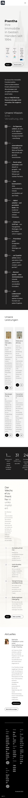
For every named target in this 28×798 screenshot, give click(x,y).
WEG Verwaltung (7, 737)
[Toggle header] (25, 3)
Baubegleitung (7, 749)
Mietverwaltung (7, 743)
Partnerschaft (7, 780)
